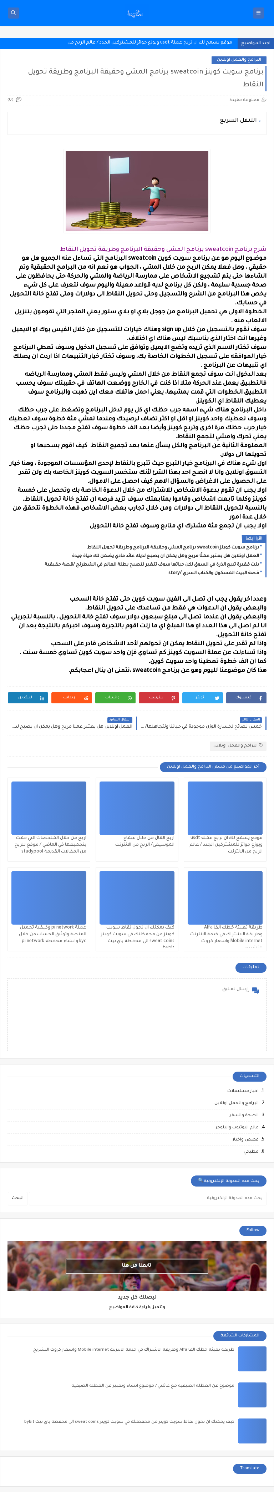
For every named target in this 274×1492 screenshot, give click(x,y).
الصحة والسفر (244, 1115)
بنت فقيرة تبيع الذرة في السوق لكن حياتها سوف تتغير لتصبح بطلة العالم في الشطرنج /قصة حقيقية (152, 564)
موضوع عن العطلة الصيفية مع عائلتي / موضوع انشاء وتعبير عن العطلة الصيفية (152, 1386)
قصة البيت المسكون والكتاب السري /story (213, 573)
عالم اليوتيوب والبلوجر (237, 1128)
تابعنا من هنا (136, 1266)
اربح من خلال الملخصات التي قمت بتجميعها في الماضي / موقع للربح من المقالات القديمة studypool (50, 845)
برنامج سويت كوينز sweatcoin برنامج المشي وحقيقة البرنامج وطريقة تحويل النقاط (173, 547)
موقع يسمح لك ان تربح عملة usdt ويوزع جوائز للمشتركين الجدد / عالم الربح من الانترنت (226, 845)
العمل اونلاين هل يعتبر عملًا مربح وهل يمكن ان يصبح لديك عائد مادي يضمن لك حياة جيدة (165, 556)
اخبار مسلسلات (243, 1091)
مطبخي (251, 1152)
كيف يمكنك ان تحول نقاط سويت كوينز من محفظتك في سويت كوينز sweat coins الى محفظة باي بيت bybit (129, 1422)
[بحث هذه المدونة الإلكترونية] (148, 1198)
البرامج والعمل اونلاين (239, 60)
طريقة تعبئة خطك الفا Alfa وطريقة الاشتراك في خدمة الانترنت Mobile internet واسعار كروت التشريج (133, 1350)
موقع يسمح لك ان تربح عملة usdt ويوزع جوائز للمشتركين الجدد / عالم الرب (154, 42)
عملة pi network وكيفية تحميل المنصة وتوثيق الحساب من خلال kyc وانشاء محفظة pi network (52, 934)
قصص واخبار (246, 1140)
